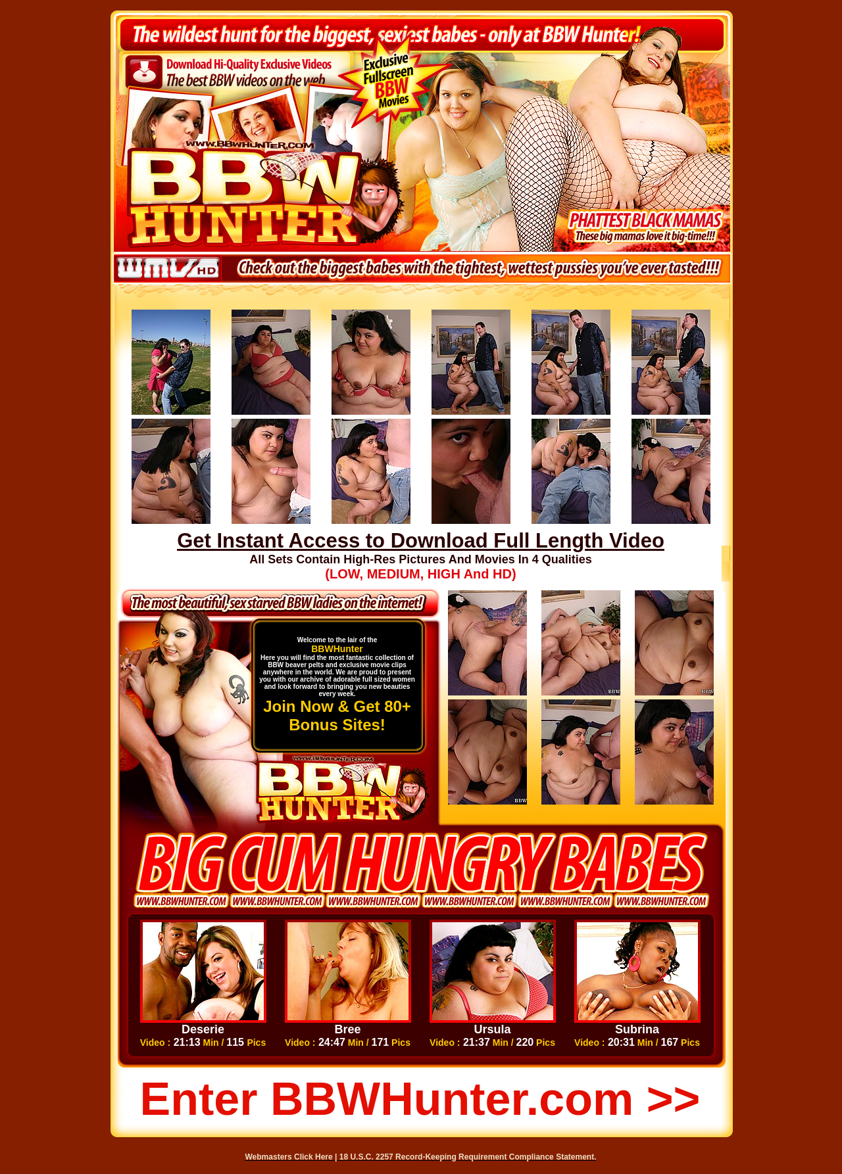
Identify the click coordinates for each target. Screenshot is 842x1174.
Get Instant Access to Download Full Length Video (420, 540)
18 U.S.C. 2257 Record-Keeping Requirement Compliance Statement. (468, 1157)
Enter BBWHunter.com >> (420, 1099)
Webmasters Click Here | (292, 1157)
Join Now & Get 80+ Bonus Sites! (337, 715)
